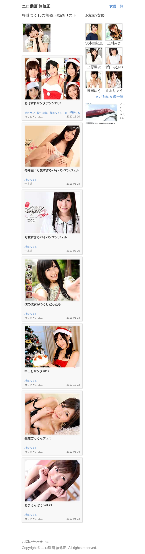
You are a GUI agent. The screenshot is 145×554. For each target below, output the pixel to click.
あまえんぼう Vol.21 (38, 505)
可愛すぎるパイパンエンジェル (45, 237)
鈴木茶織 (42, 112)
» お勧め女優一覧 (109, 96)
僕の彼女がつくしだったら (42, 304)
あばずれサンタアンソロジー (44, 103)
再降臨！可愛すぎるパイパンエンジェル (51, 170)
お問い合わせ (32, 542)
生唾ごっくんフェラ (38, 438)
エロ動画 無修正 (36, 6)
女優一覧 (116, 6)
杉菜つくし (56, 112)
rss (47, 542)
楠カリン (29, 112)
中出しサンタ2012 (36, 371)
